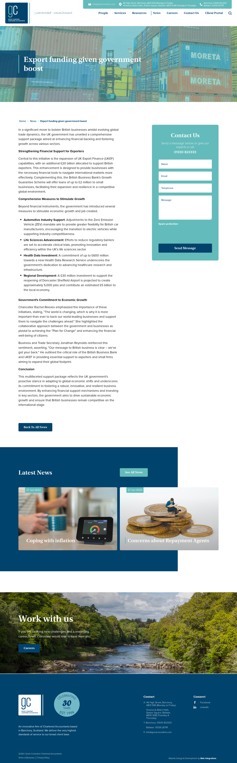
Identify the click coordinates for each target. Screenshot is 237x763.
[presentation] (187, 233)
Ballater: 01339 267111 (214, 5)
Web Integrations (208, 758)
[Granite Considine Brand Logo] (33, 705)
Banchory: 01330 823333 (215, 3)
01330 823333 (189, 152)
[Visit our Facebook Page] (206, 702)
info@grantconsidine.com (101, 4)
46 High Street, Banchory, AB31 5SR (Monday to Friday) (148, 3)
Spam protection (172, 223)
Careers (25, 648)
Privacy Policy (43, 757)
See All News (134, 472)
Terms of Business (26, 757)
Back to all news (32, 427)
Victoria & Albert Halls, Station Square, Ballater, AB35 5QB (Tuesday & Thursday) (159, 5)
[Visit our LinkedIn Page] (206, 707)
